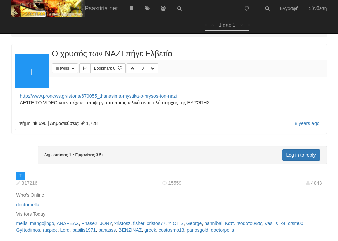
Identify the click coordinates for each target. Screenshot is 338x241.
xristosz (122, 223)
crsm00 (295, 223)
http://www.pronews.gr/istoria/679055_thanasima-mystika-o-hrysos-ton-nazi (98, 96)
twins (65, 68)
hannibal (213, 223)
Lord (65, 230)
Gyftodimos (28, 230)
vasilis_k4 (275, 223)
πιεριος (50, 230)
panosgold (197, 230)
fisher (138, 223)
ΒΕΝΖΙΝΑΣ (130, 230)
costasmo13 (171, 230)
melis (22, 223)
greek (150, 230)
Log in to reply (301, 155)
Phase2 (89, 223)
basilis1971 (84, 230)
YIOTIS (176, 223)
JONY (106, 223)
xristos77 (156, 223)
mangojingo (42, 223)
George (194, 223)
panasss (107, 230)
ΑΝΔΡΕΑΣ (68, 223)
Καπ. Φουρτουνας (243, 223)
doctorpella (28, 204)
